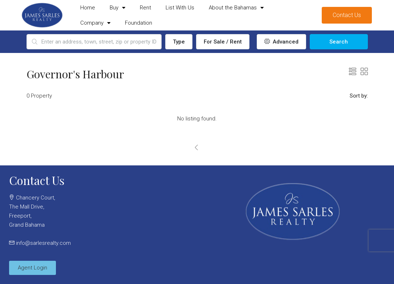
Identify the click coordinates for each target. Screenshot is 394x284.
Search (338, 41)
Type (179, 41)
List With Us (180, 7)
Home (87, 7)
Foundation (138, 23)
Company (95, 23)
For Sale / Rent (223, 41)
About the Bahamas (236, 7)
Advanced (281, 41)
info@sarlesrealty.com (43, 243)
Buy (117, 7)
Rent (145, 7)
